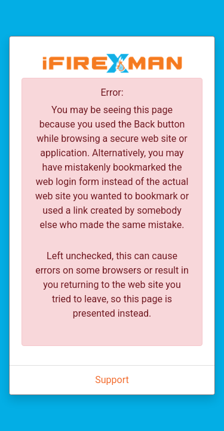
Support (111, 380)
